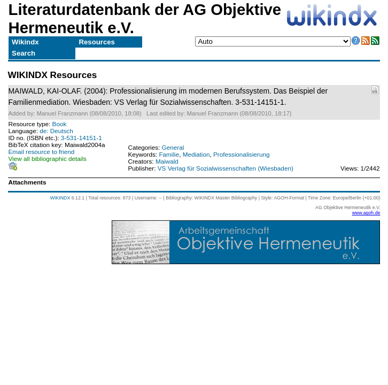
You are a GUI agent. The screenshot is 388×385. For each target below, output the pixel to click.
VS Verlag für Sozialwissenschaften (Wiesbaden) (225, 168)
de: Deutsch (56, 130)
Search (23, 53)
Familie (169, 154)
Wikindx (25, 42)
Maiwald (167, 161)
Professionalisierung (241, 154)
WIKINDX (60, 198)
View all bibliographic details (48, 158)
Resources (97, 42)
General (173, 147)
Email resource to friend (42, 151)
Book (59, 123)
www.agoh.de (366, 212)
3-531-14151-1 (81, 137)
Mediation (196, 154)
